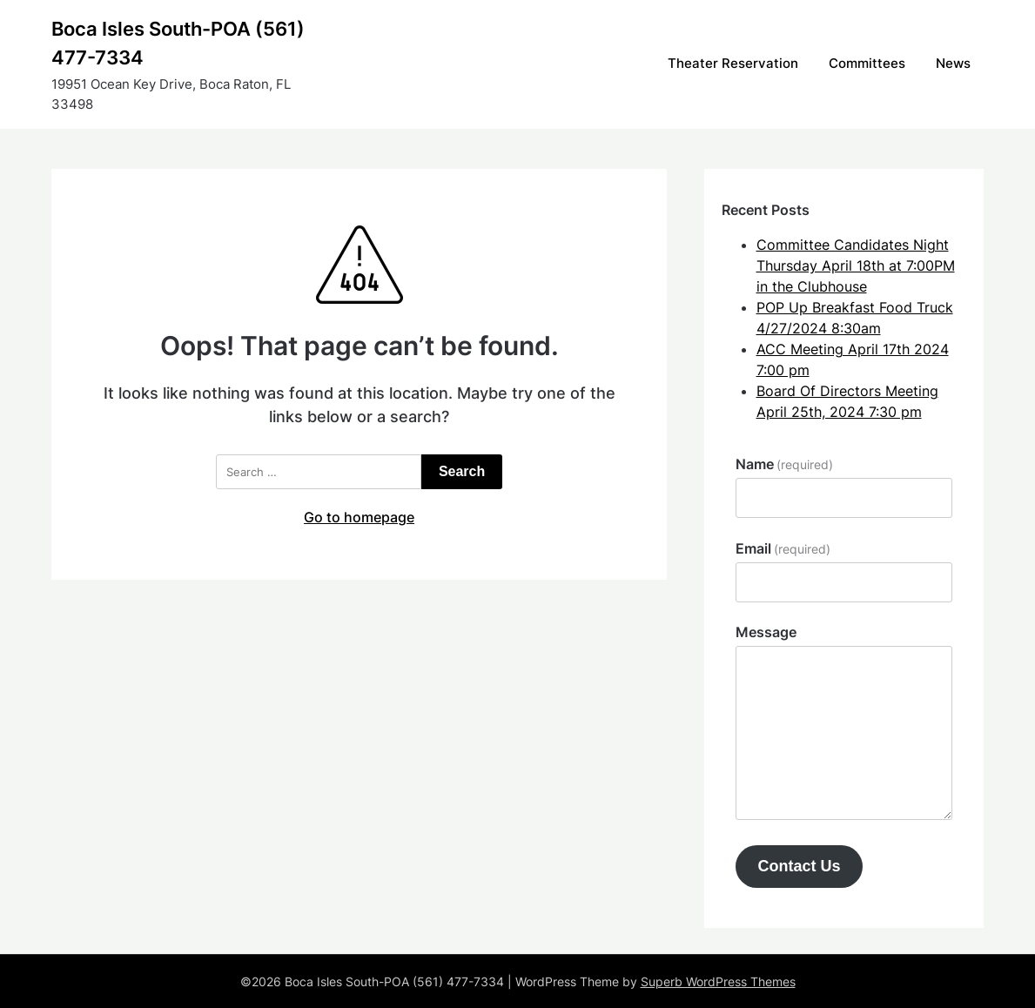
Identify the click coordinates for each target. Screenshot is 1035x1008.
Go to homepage (359, 517)
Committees (867, 63)
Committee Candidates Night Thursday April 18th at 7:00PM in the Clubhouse (855, 265)
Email (783, 548)
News (953, 63)
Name (784, 464)
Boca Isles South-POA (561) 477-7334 (178, 43)
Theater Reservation (733, 63)
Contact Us (798, 866)
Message (766, 632)
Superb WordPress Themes (718, 981)
